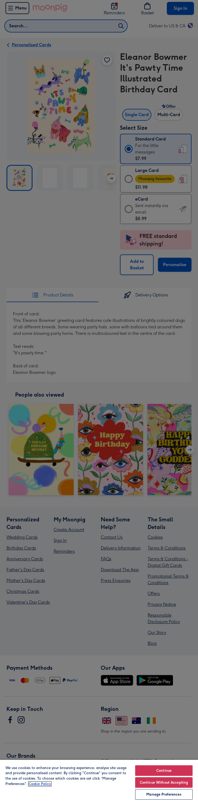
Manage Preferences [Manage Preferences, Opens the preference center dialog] (163, 794)
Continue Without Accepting (164, 782)
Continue (163, 771)
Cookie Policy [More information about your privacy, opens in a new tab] (40, 784)
